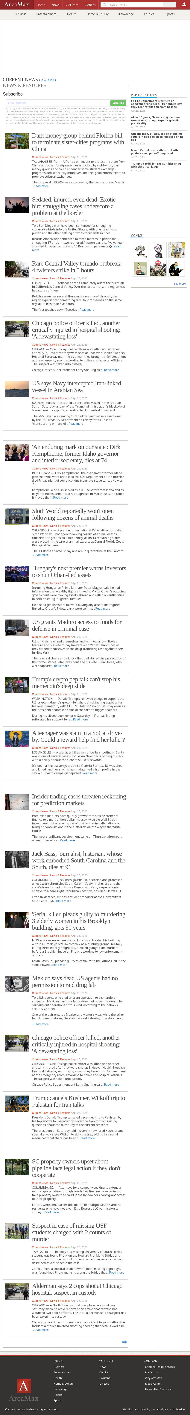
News (102, 1367)
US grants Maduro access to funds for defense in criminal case (76, 625)
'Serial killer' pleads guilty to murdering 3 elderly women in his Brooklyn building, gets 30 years (78, 921)
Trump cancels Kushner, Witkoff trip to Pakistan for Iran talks (78, 1101)
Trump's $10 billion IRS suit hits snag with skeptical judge (156, 165)
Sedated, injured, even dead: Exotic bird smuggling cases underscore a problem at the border (74, 206)
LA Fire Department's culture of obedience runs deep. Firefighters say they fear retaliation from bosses (156, 104)
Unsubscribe (177, 1409)
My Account (152, 1372)
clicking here (96, 123)
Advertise (127, 1409)
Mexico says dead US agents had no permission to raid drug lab (75, 981)
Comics (103, 1372)
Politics (149, 14)
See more (180, 283)
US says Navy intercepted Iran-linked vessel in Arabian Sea (76, 386)
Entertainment (46, 14)
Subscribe (118, 103)
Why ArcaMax (153, 1378)
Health (71, 14)
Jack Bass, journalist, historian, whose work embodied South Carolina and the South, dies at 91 (78, 860)
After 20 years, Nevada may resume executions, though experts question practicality (156, 120)
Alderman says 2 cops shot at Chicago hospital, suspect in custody (77, 1289)
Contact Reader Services (160, 1367)
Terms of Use (160, 1409)
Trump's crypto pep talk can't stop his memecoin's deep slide (76, 682)
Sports (170, 14)
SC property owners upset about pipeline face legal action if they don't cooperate (76, 1168)
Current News (40, 157)
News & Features (60, 157)
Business (20, 14)
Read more (41, 186)
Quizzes (104, 1383)
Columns (104, 1378)
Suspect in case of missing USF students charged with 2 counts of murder (71, 1232)
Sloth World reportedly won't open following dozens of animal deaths (73, 514)
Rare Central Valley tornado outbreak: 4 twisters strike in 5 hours (77, 267)
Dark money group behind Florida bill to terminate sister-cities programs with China (78, 142)
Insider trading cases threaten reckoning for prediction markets (79, 799)
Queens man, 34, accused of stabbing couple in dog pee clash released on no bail (157, 136)
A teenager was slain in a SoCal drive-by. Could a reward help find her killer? (78, 736)
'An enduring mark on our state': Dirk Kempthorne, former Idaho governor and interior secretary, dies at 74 (76, 453)
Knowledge (126, 14)
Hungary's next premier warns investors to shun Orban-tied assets (79, 571)
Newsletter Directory (158, 1389)
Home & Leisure (98, 14)
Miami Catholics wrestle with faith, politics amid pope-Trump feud (155, 151)
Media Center (153, 1383)
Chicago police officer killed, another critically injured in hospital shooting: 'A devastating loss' (76, 329)
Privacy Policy (142, 1409)
